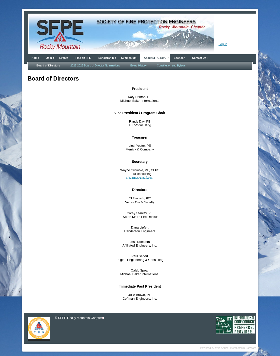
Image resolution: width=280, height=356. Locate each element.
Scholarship (106, 57)
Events (63, 57)
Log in (223, 44)
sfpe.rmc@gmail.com (140, 177)
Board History (138, 65)
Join (49, 57)
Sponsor (179, 57)
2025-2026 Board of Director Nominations (95, 65)
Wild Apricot (222, 347)
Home (35, 57)
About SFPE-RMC (155, 57)
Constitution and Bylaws (171, 65)
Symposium (129, 57)
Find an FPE (83, 57)
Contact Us (199, 57)
